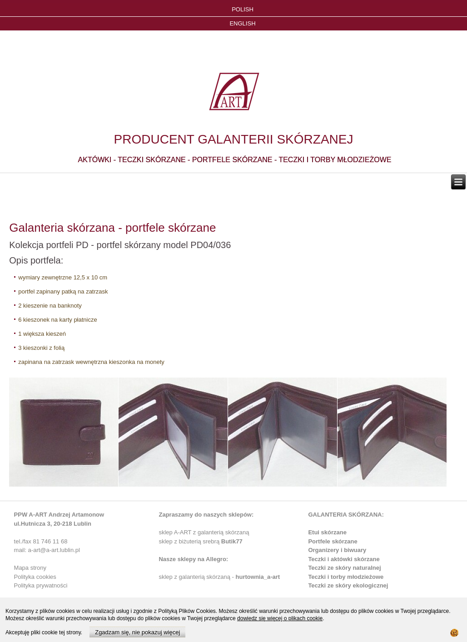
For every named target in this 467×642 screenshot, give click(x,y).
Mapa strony (30, 567)
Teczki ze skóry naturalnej (344, 567)
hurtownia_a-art (258, 576)
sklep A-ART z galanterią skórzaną (204, 532)
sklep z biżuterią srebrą (200, 541)
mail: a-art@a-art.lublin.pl (47, 550)
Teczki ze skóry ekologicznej (348, 585)
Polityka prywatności (41, 585)
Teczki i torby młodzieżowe (345, 576)
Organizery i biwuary (337, 550)
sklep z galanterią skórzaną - (197, 576)
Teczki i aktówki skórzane (343, 559)
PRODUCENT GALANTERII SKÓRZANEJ (233, 139)
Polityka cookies (35, 576)
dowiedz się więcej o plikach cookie (280, 618)
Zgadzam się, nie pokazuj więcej (137, 632)
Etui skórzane (327, 532)
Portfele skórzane (332, 541)
